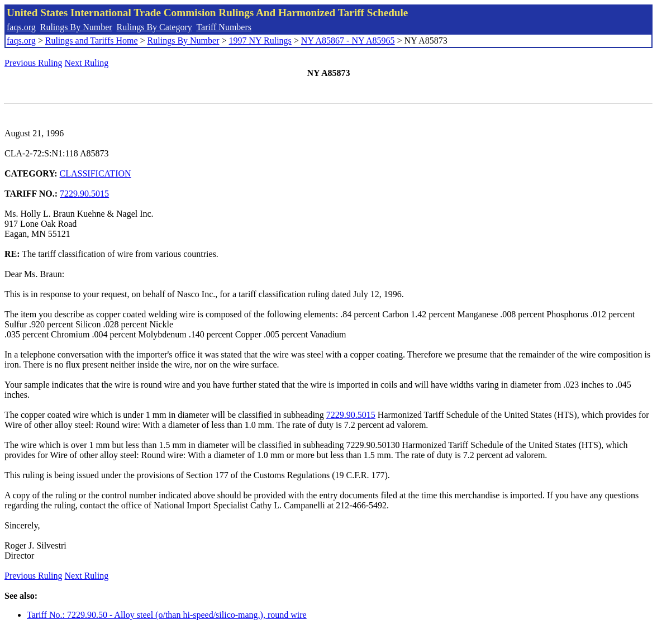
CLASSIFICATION (95, 173)
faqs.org (21, 27)
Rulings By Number (76, 27)
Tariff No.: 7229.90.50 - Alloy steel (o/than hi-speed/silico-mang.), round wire (167, 615)
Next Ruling (87, 63)
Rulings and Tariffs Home (91, 40)
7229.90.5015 (84, 193)
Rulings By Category (154, 27)
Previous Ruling (33, 63)
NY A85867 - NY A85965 (348, 40)
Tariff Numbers (223, 27)
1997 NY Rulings (260, 40)
